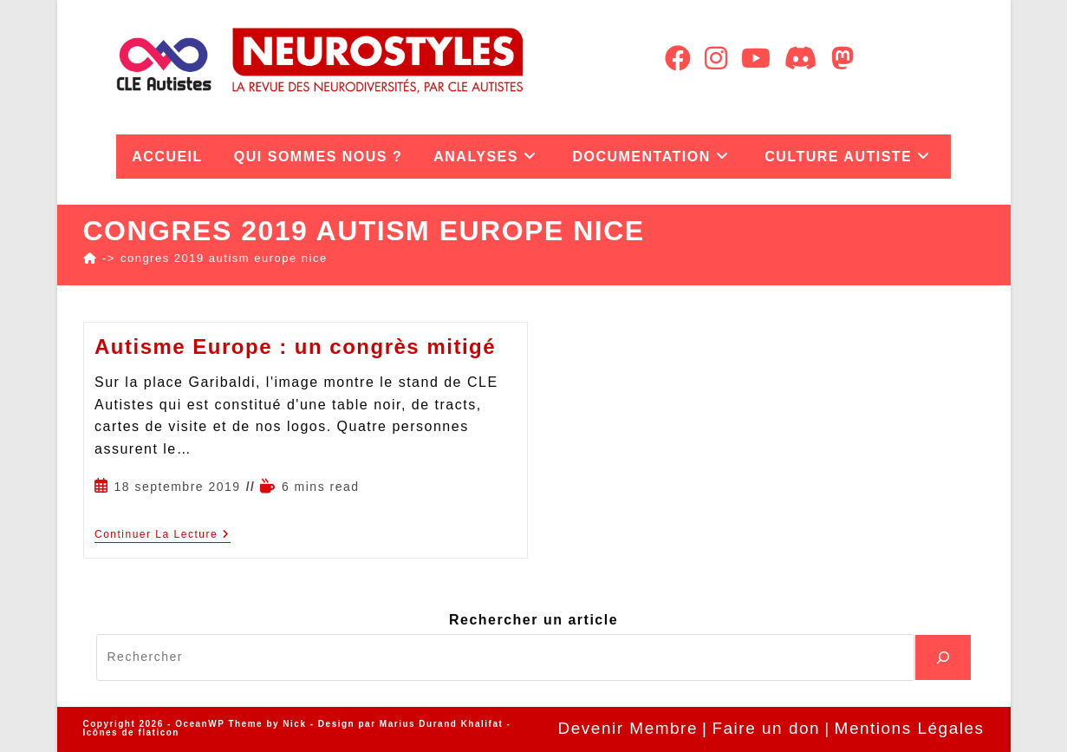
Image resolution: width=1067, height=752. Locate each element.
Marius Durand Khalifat (443, 724)
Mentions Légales (910, 728)
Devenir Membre (628, 728)
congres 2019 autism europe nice (224, 258)
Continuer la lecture (162, 534)
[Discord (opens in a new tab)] (800, 58)
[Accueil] (90, 258)
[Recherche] (943, 657)
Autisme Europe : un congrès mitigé (295, 346)
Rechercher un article (533, 619)
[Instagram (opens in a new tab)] (716, 58)
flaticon (158, 732)
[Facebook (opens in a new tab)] (678, 58)
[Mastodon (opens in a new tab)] (842, 58)
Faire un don (766, 728)
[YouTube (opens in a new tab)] (755, 58)
